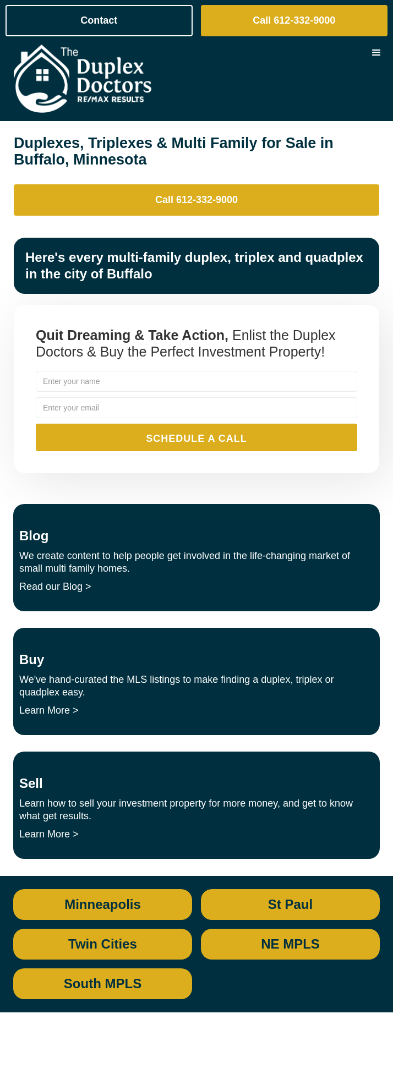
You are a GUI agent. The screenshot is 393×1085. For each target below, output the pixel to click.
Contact (98, 20)
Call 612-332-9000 (294, 20)
